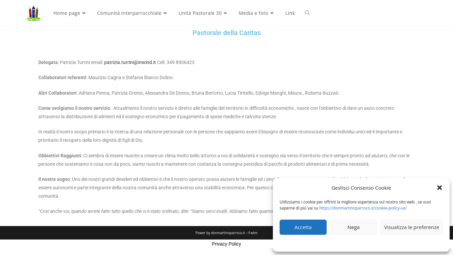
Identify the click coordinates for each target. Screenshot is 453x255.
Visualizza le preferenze (411, 227)
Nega (353, 227)
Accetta (303, 227)
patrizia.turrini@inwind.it (130, 62)
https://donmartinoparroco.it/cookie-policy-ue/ (363, 208)
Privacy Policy (226, 244)
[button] (439, 187)
